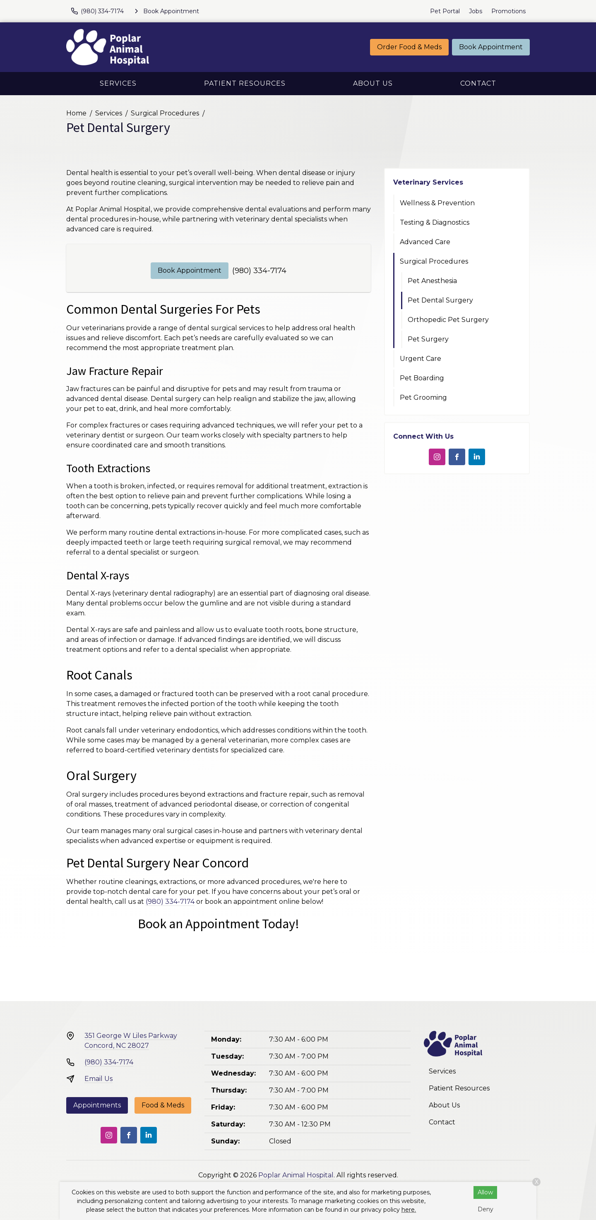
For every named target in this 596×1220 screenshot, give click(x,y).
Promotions (508, 11)
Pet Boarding (422, 378)
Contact (478, 83)
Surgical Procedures (165, 113)
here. (408, 1209)
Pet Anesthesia (432, 281)
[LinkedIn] (477, 457)
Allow (485, 1192)
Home (76, 113)
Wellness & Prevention (437, 203)
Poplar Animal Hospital (296, 1175)
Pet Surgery (428, 339)
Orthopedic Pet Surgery (448, 320)
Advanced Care (425, 242)
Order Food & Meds (409, 47)
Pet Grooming (423, 397)
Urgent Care (420, 359)
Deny (485, 1209)
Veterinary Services (428, 182)
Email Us (98, 1079)
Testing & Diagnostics (434, 222)
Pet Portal (445, 11)
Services (118, 83)
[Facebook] (457, 457)
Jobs (475, 11)
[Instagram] (437, 457)
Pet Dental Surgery (440, 300)
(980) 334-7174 (259, 270)
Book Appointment (491, 47)
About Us (373, 83)
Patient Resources (245, 83)
